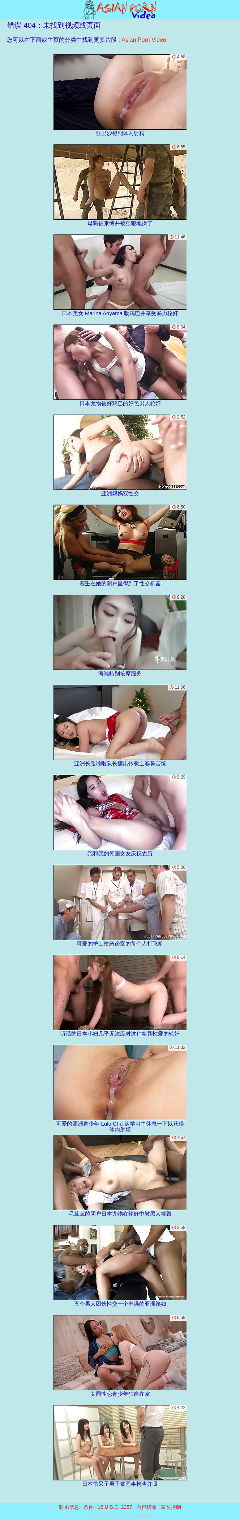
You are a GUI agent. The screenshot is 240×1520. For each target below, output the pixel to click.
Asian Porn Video (143, 40)
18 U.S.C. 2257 (115, 1507)
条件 (88, 1507)
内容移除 (146, 1507)
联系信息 (69, 1507)
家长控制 (171, 1507)
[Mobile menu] (6, 9)
